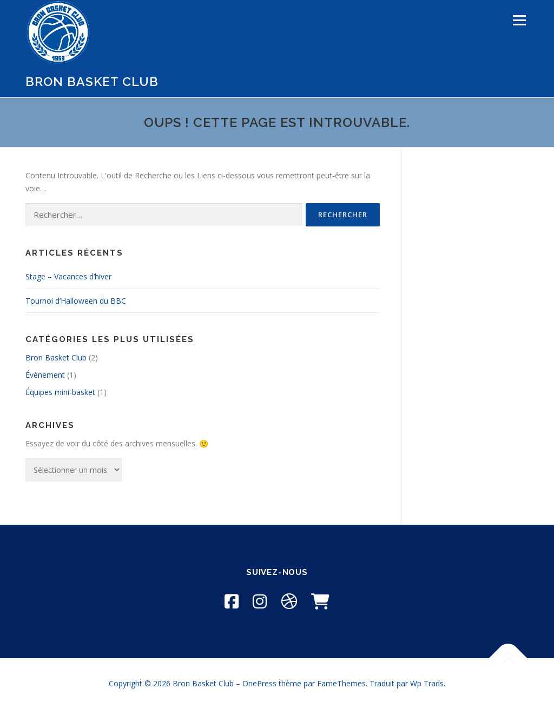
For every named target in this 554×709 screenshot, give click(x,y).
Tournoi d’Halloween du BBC (75, 301)
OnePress (259, 683)
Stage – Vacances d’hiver (68, 276)
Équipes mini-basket (60, 392)
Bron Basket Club (92, 81)
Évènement (45, 375)
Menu (519, 20)
